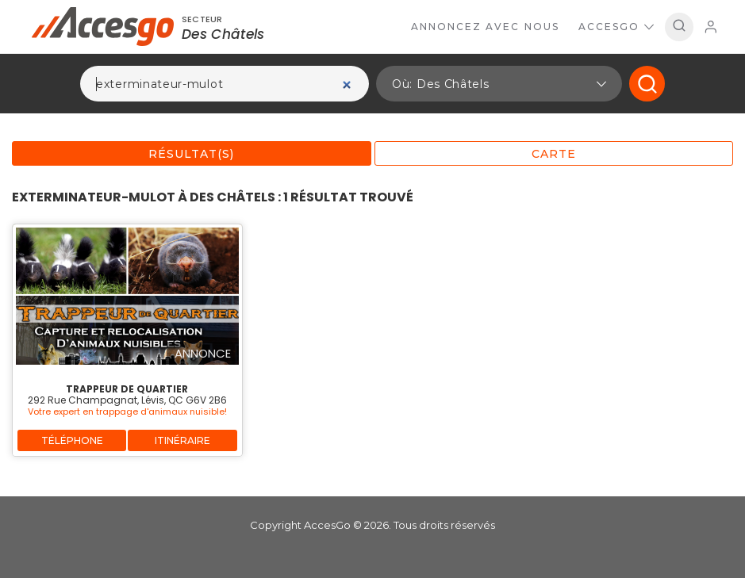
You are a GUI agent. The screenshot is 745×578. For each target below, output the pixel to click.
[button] (499, 83)
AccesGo (616, 27)
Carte (554, 154)
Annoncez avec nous (485, 27)
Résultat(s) (191, 154)
